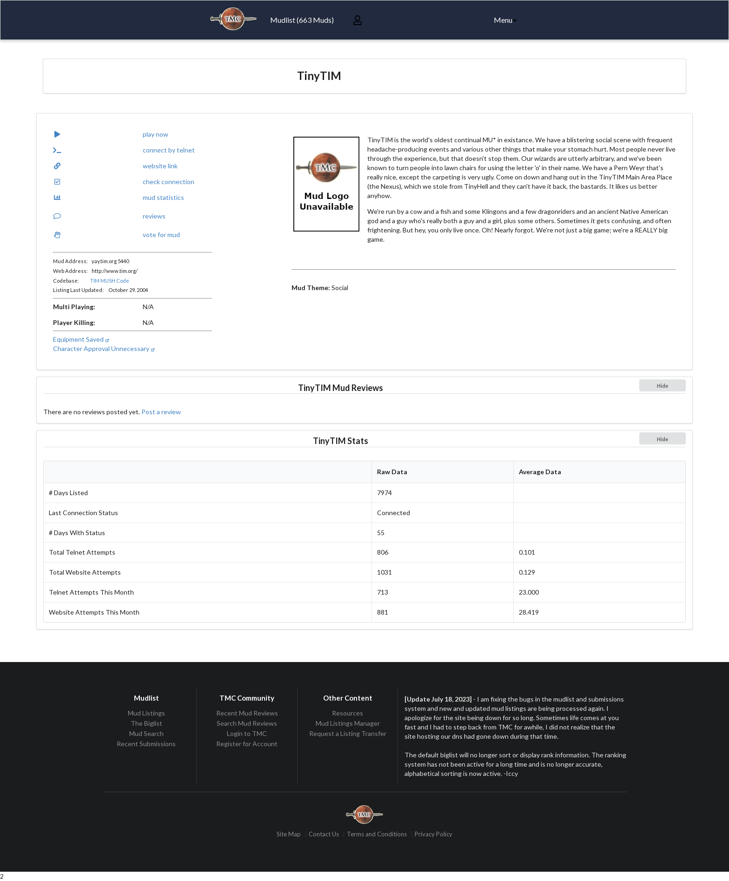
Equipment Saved (81, 339)
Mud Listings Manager (348, 723)
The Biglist (146, 723)
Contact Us (324, 834)
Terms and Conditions (377, 834)
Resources (347, 713)
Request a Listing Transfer (347, 733)
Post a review (161, 412)
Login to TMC (247, 733)
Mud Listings (146, 713)
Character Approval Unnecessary (103, 348)
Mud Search (146, 733)
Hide (662, 386)
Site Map (289, 834)
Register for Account (247, 744)
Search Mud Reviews (247, 723)
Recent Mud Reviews (247, 713)
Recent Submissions (146, 744)
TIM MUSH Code (109, 281)
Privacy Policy (433, 834)
